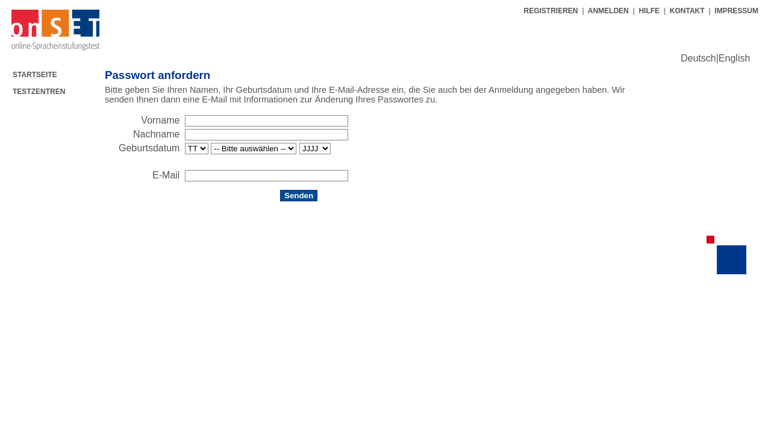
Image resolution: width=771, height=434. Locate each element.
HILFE (649, 11)
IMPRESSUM (736, 11)
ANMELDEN (608, 11)
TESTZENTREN (39, 91)
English (734, 58)
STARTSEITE (35, 75)
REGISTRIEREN (551, 11)
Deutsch (698, 58)
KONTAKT (687, 11)
